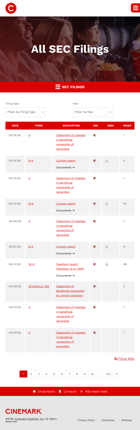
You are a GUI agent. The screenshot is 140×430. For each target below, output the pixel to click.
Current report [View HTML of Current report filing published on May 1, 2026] (65, 246)
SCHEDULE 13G (38, 286)
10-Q (31, 264)
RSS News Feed (96, 391)
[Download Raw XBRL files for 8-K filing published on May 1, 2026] (106, 246)
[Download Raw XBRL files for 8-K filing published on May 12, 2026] (106, 203)
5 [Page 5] (55, 374)
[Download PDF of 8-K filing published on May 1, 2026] (95, 246)
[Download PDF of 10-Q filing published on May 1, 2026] (95, 264)
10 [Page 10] (93, 374)
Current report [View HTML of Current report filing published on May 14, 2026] (65, 160)
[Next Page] (116, 374)
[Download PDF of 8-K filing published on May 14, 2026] (95, 160)
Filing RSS (124, 359)
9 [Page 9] (86, 374)
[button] (135, 7)
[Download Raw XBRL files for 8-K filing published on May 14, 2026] (106, 160)
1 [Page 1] (24, 374)
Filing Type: (12, 103)
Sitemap (126, 420)
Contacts (70, 391)
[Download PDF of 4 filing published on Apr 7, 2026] (95, 307)
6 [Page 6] (63, 374)
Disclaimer (108, 420)
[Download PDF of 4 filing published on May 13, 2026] (95, 178)
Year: (76, 103)
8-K (30, 160)
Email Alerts (46, 391)
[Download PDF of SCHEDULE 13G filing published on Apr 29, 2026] (95, 286)
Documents (66, 167)
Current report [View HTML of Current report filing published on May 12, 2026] (65, 203)
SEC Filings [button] (70, 86)
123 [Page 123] (109, 374)
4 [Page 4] (47, 374)
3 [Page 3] (40, 374)
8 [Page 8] (78, 374)
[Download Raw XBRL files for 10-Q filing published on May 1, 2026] (106, 264)
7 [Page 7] (70, 374)
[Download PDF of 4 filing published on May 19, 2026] (95, 135)
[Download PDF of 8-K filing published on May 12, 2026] (95, 203)
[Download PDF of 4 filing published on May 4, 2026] (95, 221)
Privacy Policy (86, 420)
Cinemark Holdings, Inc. (29, 418)
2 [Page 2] (32, 374)
